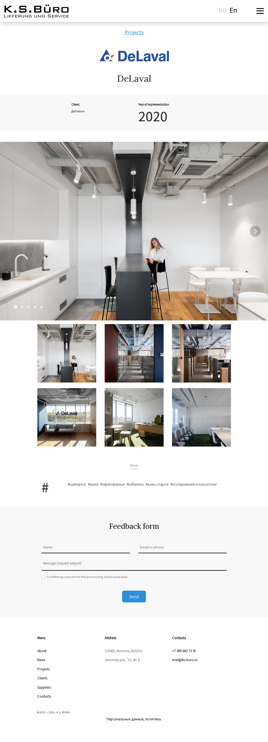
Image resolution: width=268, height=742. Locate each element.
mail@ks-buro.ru (185, 659)
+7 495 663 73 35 (184, 650)
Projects (134, 32)
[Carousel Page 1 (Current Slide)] (16, 307)
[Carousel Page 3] (29, 307)
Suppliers (44, 687)
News (41, 659)
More (134, 465)
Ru (222, 10)
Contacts (44, 696)
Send (134, 596)
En (233, 10)
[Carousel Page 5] (41, 307)
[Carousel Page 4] (35, 307)
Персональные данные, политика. (134, 719)
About (42, 650)
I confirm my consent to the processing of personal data (87, 577)
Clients (42, 678)
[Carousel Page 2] (22, 307)
